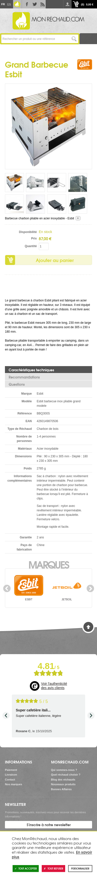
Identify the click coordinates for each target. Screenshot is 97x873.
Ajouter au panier (55, 260)
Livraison (11, 774)
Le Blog (17, 4)
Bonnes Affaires (61, 789)
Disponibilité (28, 232)
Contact (10, 779)
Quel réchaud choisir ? (65, 774)
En (9, 4)
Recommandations (24, 377)
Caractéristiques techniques (31, 370)
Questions (17, 384)
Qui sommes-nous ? (64, 769)
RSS (42, 4)
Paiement (11, 769)
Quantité (31, 246)
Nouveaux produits (63, 784)
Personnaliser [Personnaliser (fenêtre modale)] (80, 868)
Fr (3, 4)
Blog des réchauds (63, 779)
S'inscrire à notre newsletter (49, 824)
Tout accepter (26, 868)
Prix (34, 238)
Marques (48, 564)
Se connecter (67, 4)
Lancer (74, 39)
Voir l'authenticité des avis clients (54, 686)
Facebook (26, 4)
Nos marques (13, 784)
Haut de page (88, 627)
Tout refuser (53, 868)
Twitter (34, 4)
